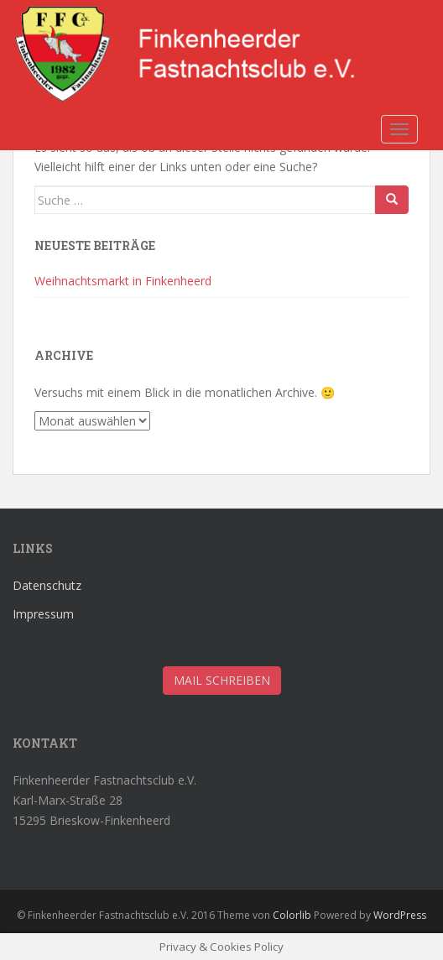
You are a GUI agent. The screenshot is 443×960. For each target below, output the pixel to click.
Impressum (43, 614)
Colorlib (292, 915)
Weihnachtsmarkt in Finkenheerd (122, 281)
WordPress (399, 915)
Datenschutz (47, 585)
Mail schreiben (222, 680)
